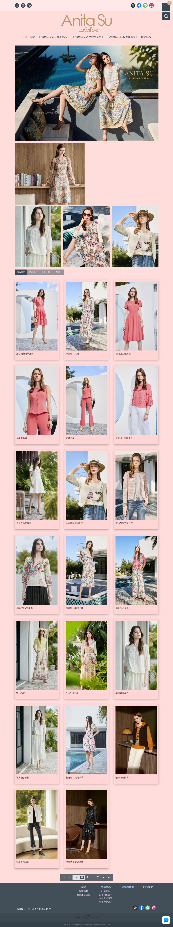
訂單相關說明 (105, 895)
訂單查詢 (105, 891)
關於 (83, 887)
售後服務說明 (83, 895)
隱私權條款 (128, 887)
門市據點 (148, 887)
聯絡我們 (83, 891)
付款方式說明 (105, 898)
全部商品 (106, 887)
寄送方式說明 (105, 902)
